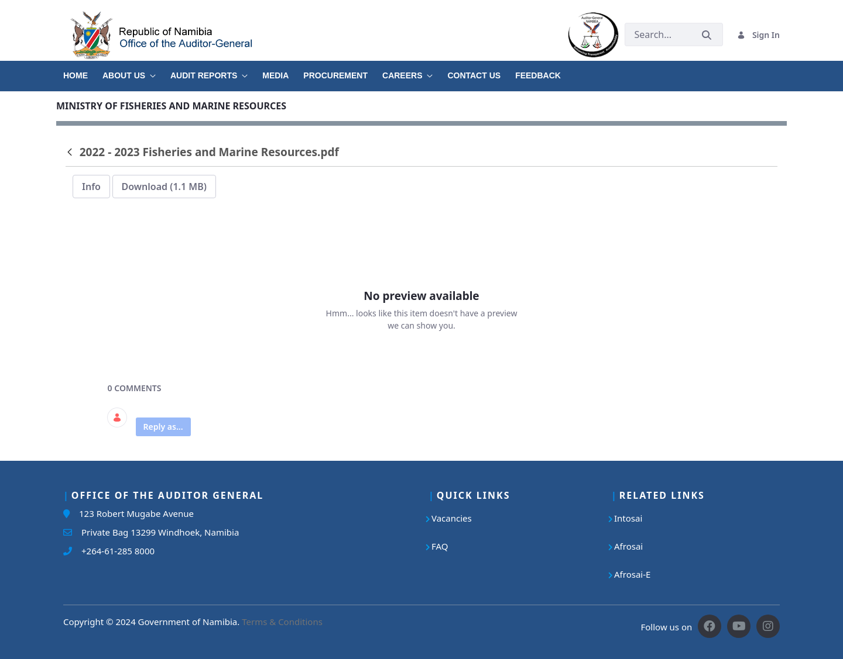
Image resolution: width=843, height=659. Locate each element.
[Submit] (706, 34)
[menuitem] (82, 71)
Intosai (628, 518)
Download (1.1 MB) (164, 186)
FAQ (439, 546)
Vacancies (451, 518)
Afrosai (628, 546)
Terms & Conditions (282, 621)
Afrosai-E (632, 574)
